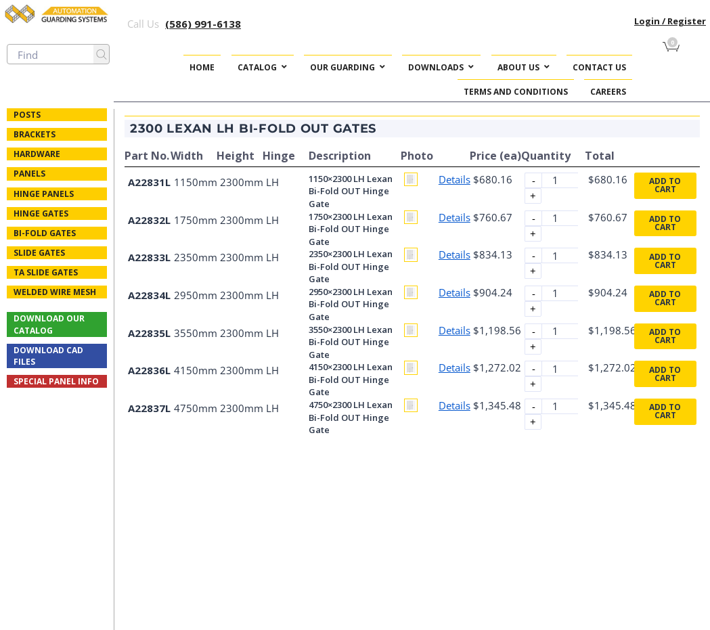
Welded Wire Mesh (55, 292)
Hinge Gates (41, 213)
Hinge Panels (44, 194)
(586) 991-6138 (203, 23)
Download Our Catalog (49, 324)
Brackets (35, 134)
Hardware (37, 154)
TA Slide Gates (46, 272)
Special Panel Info (56, 381)
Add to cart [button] (665, 185)
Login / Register (670, 21)
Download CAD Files (48, 355)
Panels (29, 173)
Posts (27, 114)
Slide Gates (39, 252)
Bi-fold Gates (45, 233)
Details (454, 179)
